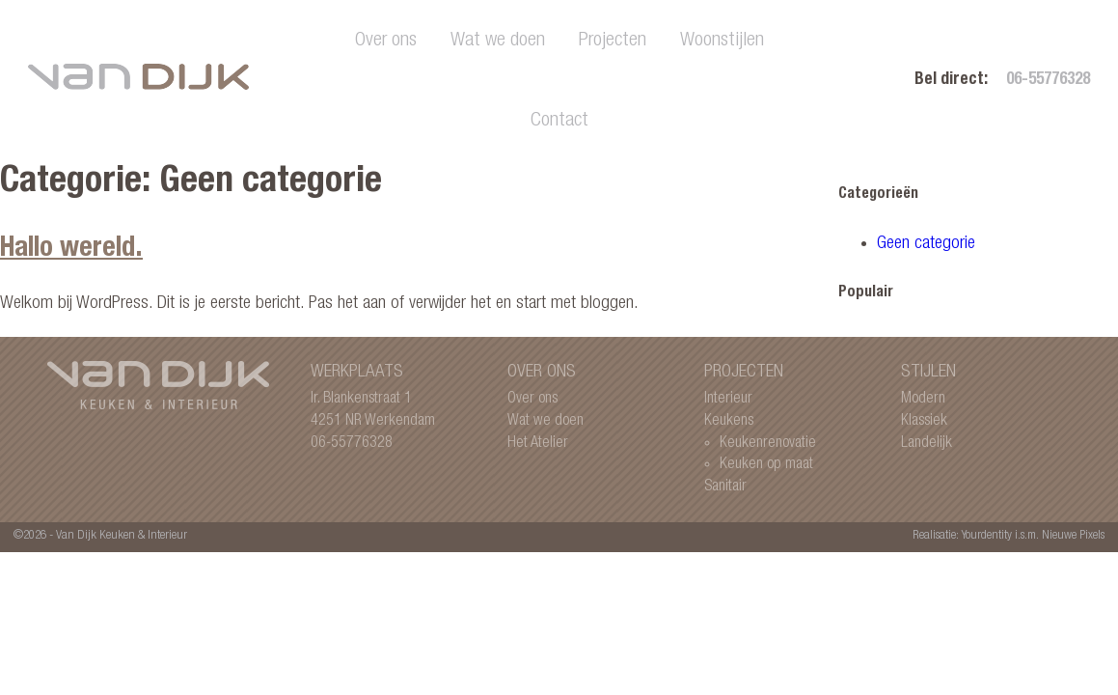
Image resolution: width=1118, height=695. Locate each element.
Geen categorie (926, 244)
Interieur (728, 399)
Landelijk (926, 443)
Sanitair (725, 487)
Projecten (612, 41)
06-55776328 (1048, 80)
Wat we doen (497, 41)
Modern (923, 399)
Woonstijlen (722, 41)
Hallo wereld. (71, 250)
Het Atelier (537, 443)
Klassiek (924, 421)
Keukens (728, 421)
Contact (559, 121)
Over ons (386, 41)
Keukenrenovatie (768, 443)
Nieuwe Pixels (1073, 536)
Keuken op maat (766, 465)
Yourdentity (987, 536)
